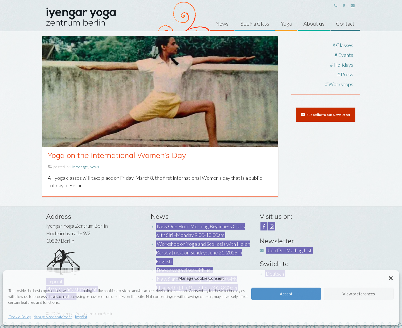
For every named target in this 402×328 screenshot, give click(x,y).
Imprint (81, 316)
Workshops (341, 84)
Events (345, 55)
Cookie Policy (19, 316)
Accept (286, 293)
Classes (344, 45)
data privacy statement (53, 316)
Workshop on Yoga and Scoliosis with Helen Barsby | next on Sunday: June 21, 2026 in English (203, 252)
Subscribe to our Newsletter (325, 114)
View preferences (359, 293)
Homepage (79, 166)
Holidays (343, 65)
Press (347, 74)
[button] (391, 278)
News (94, 166)
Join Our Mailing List (289, 250)
